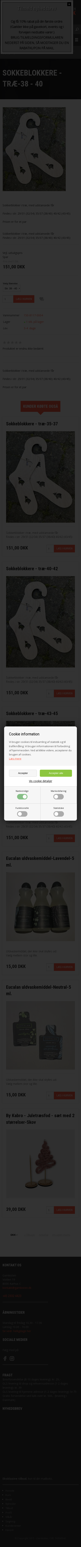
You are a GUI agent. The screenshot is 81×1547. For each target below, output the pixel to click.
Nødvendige (22, 794)
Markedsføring (58, 794)
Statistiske (58, 811)
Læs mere (15, 758)
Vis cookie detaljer (40, 781)
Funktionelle (22, 811)
